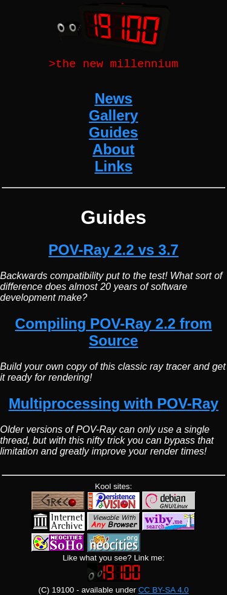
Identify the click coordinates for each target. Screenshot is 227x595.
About (113, 151)
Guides (113, 134)
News (113, 100)
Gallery (113, 117)
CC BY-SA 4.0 (163, 589)
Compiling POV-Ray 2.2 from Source (113, 333)
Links (113, 168)
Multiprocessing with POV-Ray (113, 405)
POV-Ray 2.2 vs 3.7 (113, 251)
